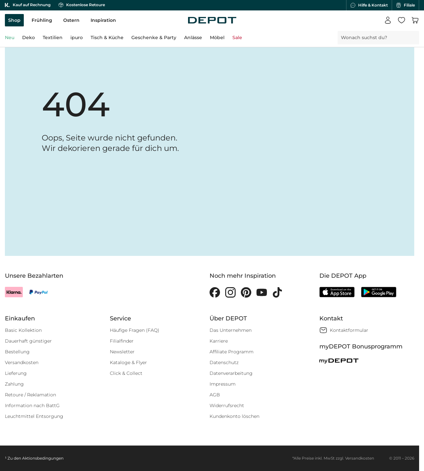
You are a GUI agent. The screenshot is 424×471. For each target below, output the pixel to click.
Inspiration (103, 20)
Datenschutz (224, 362)
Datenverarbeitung (231, 373)
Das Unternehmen (231, 330)
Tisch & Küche (107, 37)
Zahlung (14, 384)
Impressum (223, 384)
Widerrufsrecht (227, 405)
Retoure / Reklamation (30, 395)
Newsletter (122, 352)
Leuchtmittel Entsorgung (34, 416)
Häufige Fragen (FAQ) (134, 330)
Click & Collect (126, 373)
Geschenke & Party (153, 37)
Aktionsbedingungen (43, 458)
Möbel (217, 37)
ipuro (76, 37)
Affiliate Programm (232, 352)
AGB (215, 395)
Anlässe (193, 37)
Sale (237, 37)
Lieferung (16, 373)
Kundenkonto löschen (234, 416)
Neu (9, 37)
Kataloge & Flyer (128, 362)
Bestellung (17, 352)
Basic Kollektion (23, 330)
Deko (28, 37)
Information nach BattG (32, 405)
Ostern (71, 20)
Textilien (53, 37)
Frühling (42, 20)
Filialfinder (122, 341)
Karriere (219, 341)
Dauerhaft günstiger (28, 341)
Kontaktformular (349, 330)
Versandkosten (21, 362)
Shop (14, 20)
